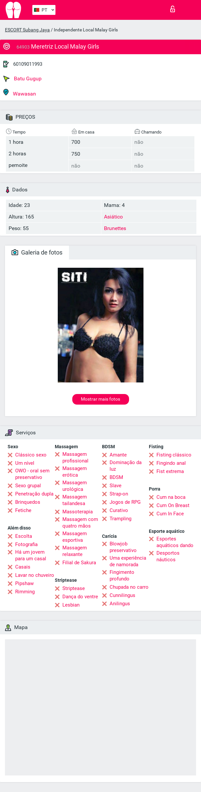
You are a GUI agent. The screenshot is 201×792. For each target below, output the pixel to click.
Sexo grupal (28, 486)
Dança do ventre (80, 597)
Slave (115, 486)
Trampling (120, 519)
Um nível (24, 463)
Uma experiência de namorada (128, 561)
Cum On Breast (172, 505)
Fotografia (26, 544)
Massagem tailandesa (74, 500)
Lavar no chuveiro (34, 575)
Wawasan (19, 93)
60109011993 (27, 64)
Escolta (23, 536)
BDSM (116, 477)
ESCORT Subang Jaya (27, 29)
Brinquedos (27, 502)
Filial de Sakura (79, 563)
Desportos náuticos (168, 556)
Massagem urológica (74, 486)
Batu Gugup (22, 78)
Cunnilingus (122, 595)
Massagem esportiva (74, 537)
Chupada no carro (129, 587)
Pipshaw (24, 583)
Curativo (119, 510)
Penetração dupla (34, 494)
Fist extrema (170, 471)
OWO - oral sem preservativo (32, 474)
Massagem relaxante (74, 551)
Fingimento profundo (122, 575)
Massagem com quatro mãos (80, 522)
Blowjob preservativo (123, 547)
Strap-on (119, 494)
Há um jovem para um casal (30, 555)
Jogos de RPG (125, 502)
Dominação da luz (126, 465)
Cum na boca (170, 497)
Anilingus (120, 604)
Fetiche (23, 510)
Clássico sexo (31, 455)
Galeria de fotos (37, 252)
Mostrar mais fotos (100, 399)
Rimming (25, 592)
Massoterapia (77, 512)
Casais (22, 567)
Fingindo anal (171, 463)
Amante (118, 455)
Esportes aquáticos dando (174, 542)
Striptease (73, 588)
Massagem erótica (74, 471)
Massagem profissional (75, 457)
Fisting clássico (173, 455)
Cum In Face (170, 514)
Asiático (113, 217)
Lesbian (71, 605)
